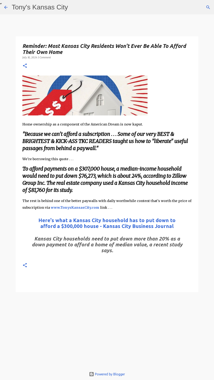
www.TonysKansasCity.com (75, 207)
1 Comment (44, 57)
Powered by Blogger (107, 374)
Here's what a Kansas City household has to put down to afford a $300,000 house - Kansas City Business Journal (107, 223)
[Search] (208, 7)
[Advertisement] (107, 332)
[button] (24, 66)
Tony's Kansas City (40, 7)
